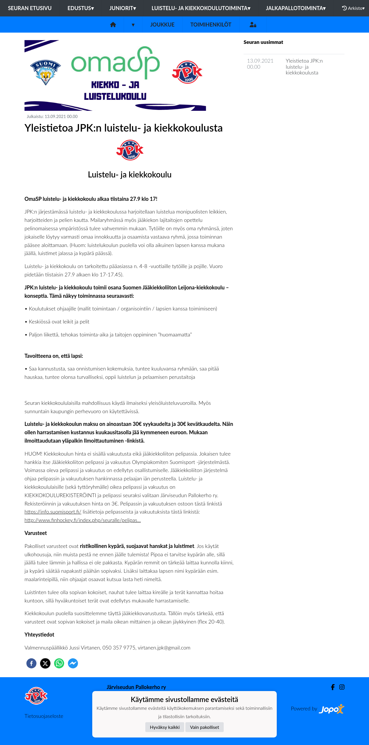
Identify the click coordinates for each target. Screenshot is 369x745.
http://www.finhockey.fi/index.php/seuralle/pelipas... (83, 520)
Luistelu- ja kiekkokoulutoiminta (201, 8)
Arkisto (353, 8)
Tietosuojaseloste (44, 716)
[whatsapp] (59, 663)
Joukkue (162, 24)
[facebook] (31, 663)
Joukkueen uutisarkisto (273, 89)
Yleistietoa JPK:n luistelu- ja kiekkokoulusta (304, 66)
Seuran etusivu (30, 8)
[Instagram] (339, 687)
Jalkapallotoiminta (296, 8)
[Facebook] (330, 687)
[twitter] (45, 663)
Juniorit (123, 8)
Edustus (80, 8)
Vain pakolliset (204, 727)
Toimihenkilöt (210, 24)
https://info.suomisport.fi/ (53, 511)
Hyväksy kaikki (165, 727)
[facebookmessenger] (73, 663)
